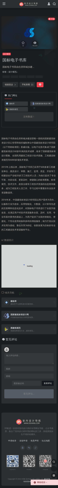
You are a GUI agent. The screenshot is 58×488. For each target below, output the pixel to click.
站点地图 (46, 441)
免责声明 (35, 441)
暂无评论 (11, 339)
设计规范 (6, 54)
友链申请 (23, 441)
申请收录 (12, 441)
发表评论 (48, 383)
